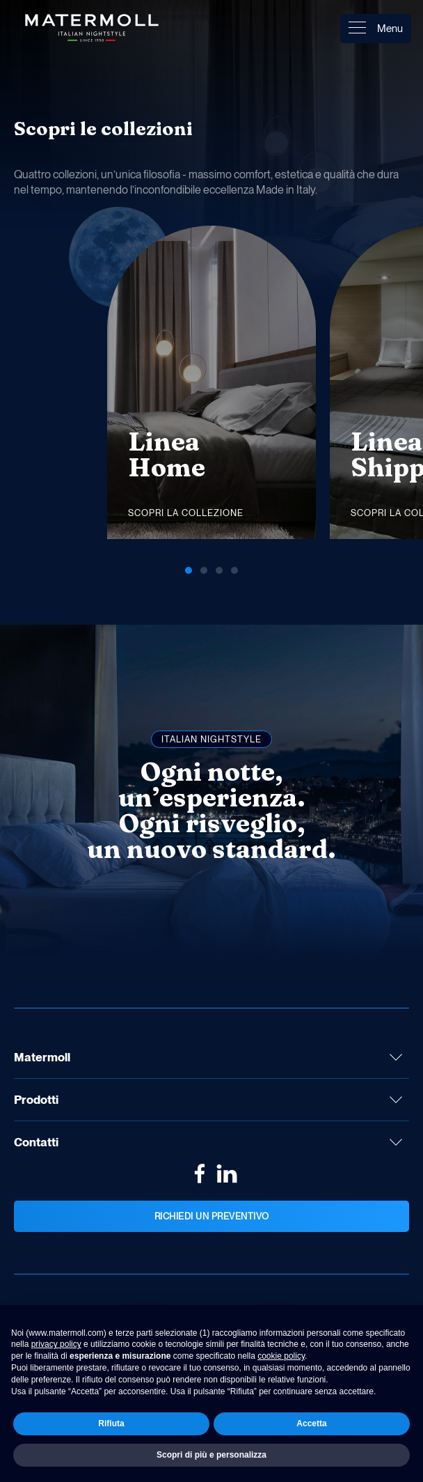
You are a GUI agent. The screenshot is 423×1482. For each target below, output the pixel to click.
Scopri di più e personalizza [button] (211, 1455)
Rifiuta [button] (111, 1423)
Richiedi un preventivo (211, 1216)
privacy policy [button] (56, 1344)
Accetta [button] (311, 1423)
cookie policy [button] (281, 1356)
